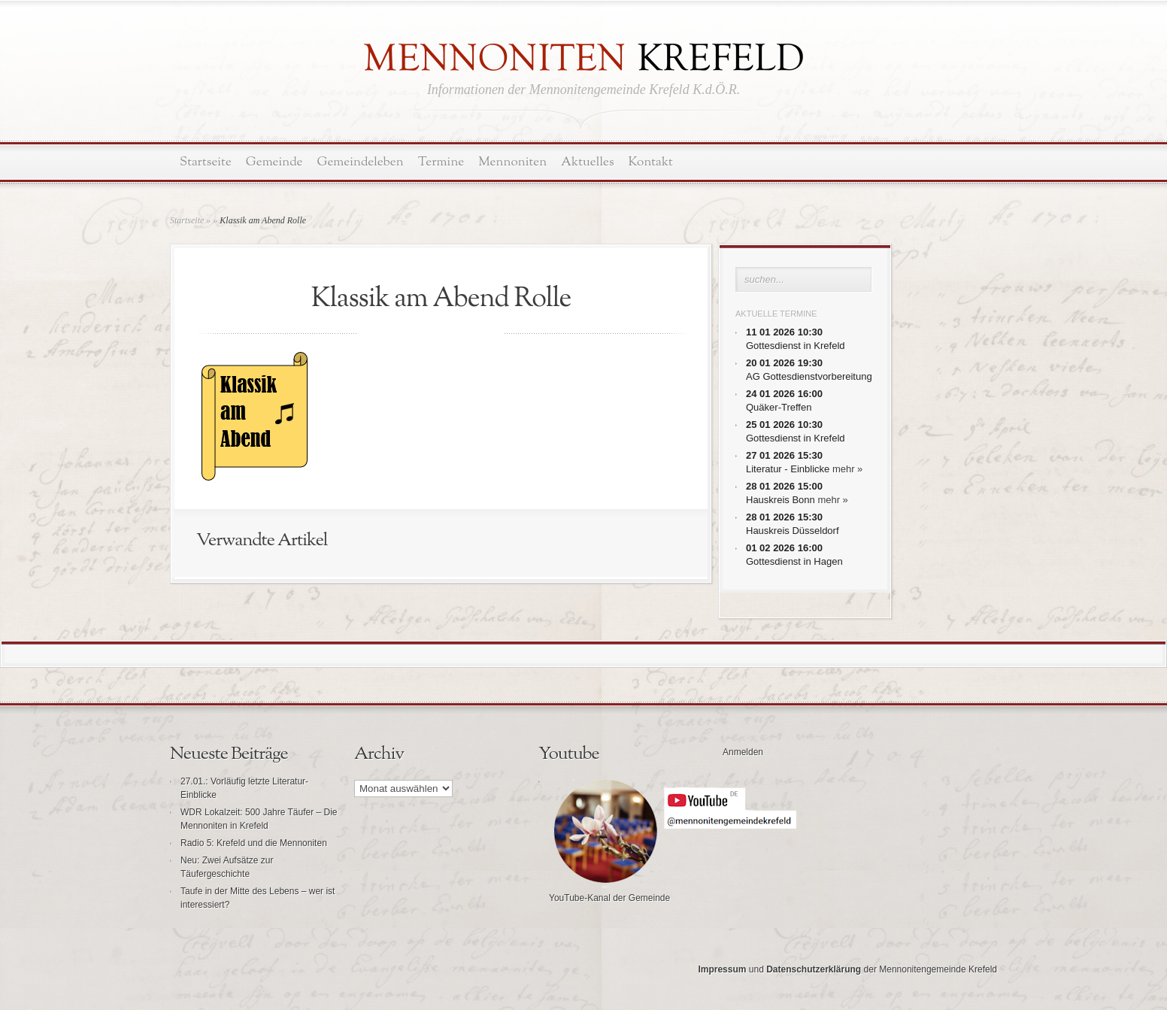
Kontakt (651, 162)
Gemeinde (274, 162)
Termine (441, 162)
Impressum (722, 969)
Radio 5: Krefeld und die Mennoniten (253, 843)
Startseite (206, 162)
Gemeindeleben (360, 162)
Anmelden (743, 752)
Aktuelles (587, 162)
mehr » (847, 469)
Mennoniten (512, 162)
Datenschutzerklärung (813, 969)
